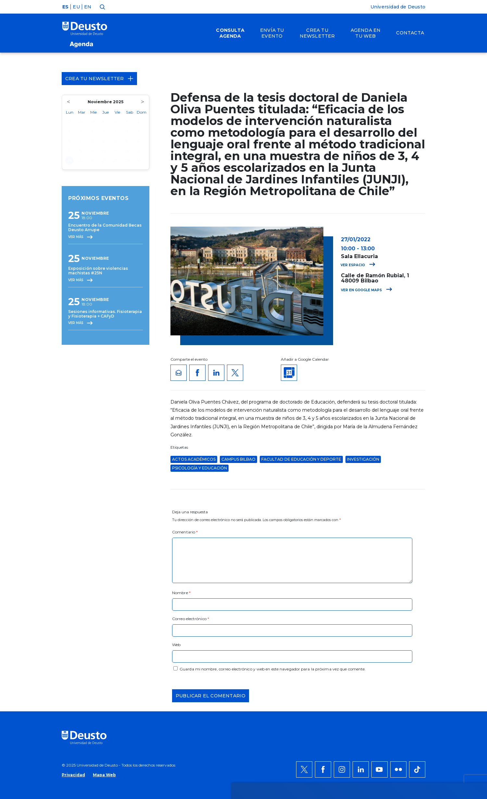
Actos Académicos (194, 459)
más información (268, 647)
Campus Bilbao (238, 459)
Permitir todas (411, 631)
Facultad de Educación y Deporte (301, 459)
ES (65, 7)
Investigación (363, 459)
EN (87, 7)
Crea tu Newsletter (99, 78)
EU (76, 7)
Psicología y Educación (199, 468)
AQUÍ (149, 655)
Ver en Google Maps (366, 290)
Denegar (404, 651)
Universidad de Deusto (397, 7)
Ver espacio (358, 265)
